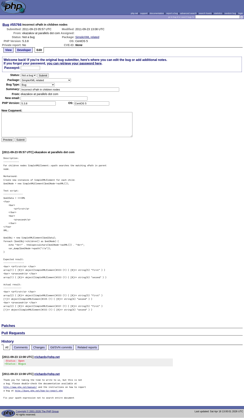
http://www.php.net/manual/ (20, 388)
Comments (21, 347)
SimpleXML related (87, 37)
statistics (218, 13)
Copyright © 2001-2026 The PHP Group (37, 412)
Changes (39, 347)
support (143, 13)
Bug (6, 25)
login (240, 13)
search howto (205, 13)
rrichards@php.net (47, 356)
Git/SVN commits (61, 347)
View (8, 50)
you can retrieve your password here (74, 63)
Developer (24, 50)
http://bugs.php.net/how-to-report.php (39, 391)
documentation (157, 13)
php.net (134, 13)
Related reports (87, 347)
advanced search (188, 13)
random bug (230, 13)
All (6, 347)
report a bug (172, 13)
